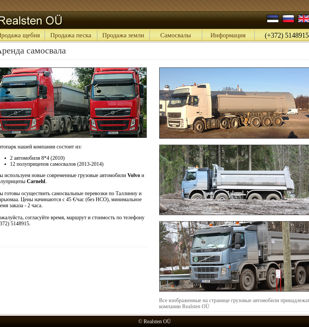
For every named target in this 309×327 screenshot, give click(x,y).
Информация (228, 35)
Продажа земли (123, 35)
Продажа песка (70, 35)
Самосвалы (175, 35)
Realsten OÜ (157, 321)
